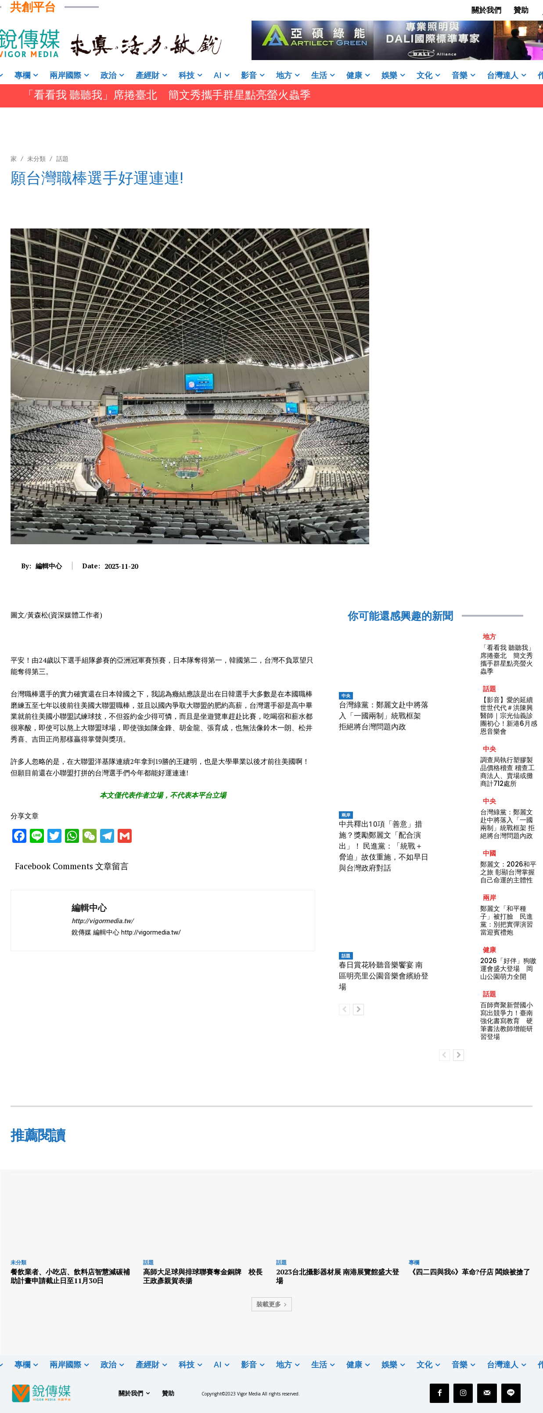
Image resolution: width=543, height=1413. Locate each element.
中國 (489, 853)
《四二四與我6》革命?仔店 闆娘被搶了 (469, 1272)
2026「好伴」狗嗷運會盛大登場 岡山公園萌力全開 (508, 968)
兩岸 (346, 815)
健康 (489, 949)
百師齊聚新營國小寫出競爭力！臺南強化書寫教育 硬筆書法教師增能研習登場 (506, 1020)
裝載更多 (271, 1304)
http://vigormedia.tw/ (102, 921)
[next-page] (358, 1009)
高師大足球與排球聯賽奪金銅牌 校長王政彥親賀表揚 (203, 1276)
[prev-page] (344, 1009)
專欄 (414, 1262)
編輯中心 (49, 566)
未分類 (36, 158)
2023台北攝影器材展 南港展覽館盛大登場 (337, 1276)
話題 (62, 158)
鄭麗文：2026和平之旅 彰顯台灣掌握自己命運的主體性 (508, 872)
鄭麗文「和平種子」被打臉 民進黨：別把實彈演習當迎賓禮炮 (506, 920)
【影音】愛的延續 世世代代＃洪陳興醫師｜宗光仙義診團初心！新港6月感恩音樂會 (508, 715)
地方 (489, 636)
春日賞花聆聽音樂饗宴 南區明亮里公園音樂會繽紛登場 (383, 975)
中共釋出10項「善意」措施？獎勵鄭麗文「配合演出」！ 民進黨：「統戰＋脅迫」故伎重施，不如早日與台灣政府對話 (383, 846)
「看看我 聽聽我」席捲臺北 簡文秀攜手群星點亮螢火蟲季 (167, 95)
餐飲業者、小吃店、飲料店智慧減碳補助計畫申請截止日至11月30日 (70, 1276)
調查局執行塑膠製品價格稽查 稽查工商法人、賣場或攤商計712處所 (507, 771)
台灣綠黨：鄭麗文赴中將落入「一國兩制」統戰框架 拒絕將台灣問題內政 (383, 715)
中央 (346, 695)
